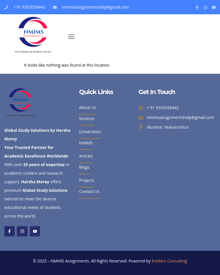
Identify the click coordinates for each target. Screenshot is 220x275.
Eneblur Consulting (169, 261)
